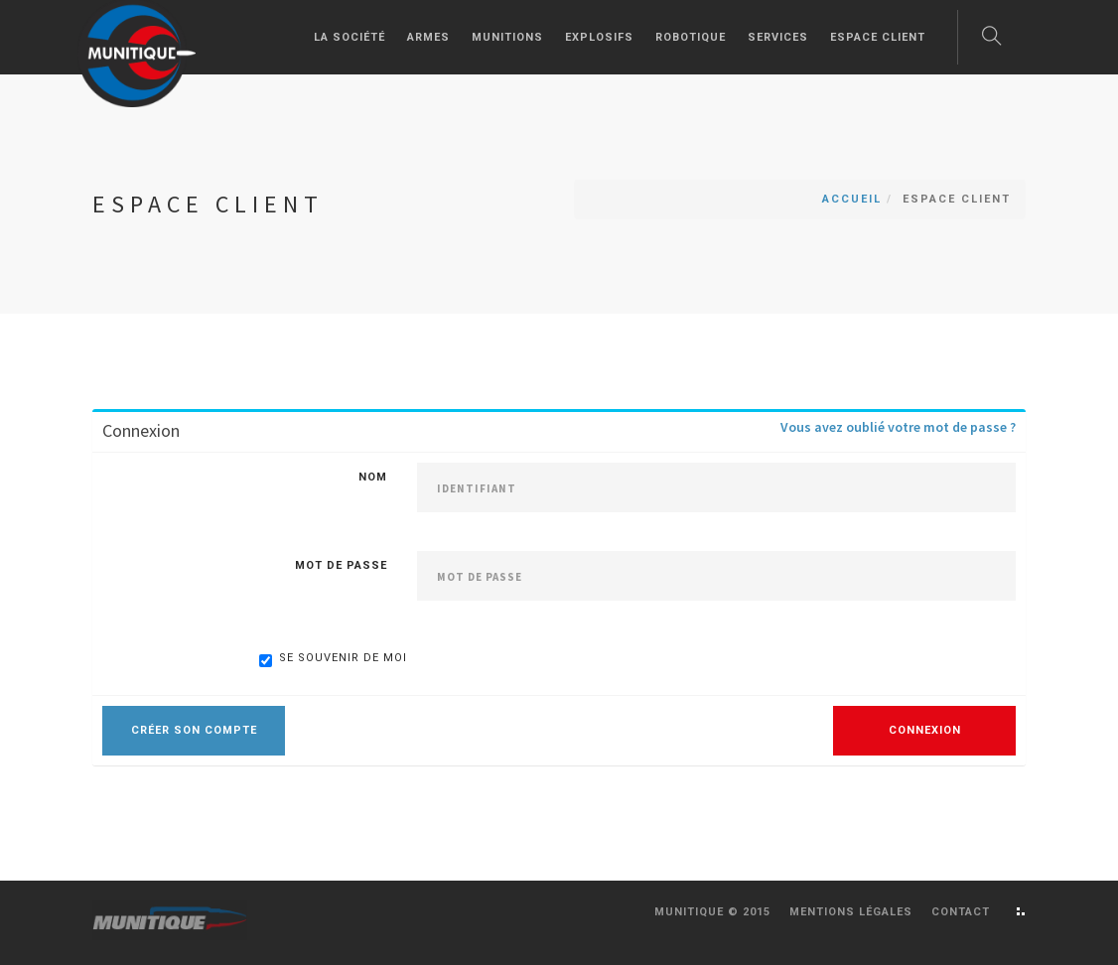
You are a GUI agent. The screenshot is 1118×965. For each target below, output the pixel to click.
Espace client (877, 37)
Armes (428, 37)
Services (778, 37)
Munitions (507, 37)
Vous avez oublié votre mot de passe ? (898, 427)
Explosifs (599, 37)
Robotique (690, 37)
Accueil (852, 199)
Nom (372, 477)
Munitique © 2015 (712, 911)
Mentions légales (850, 911)
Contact (960, 911)
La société (349, 37)
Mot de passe (341, 565)
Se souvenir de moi (333, 659)
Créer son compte (194, 730)
